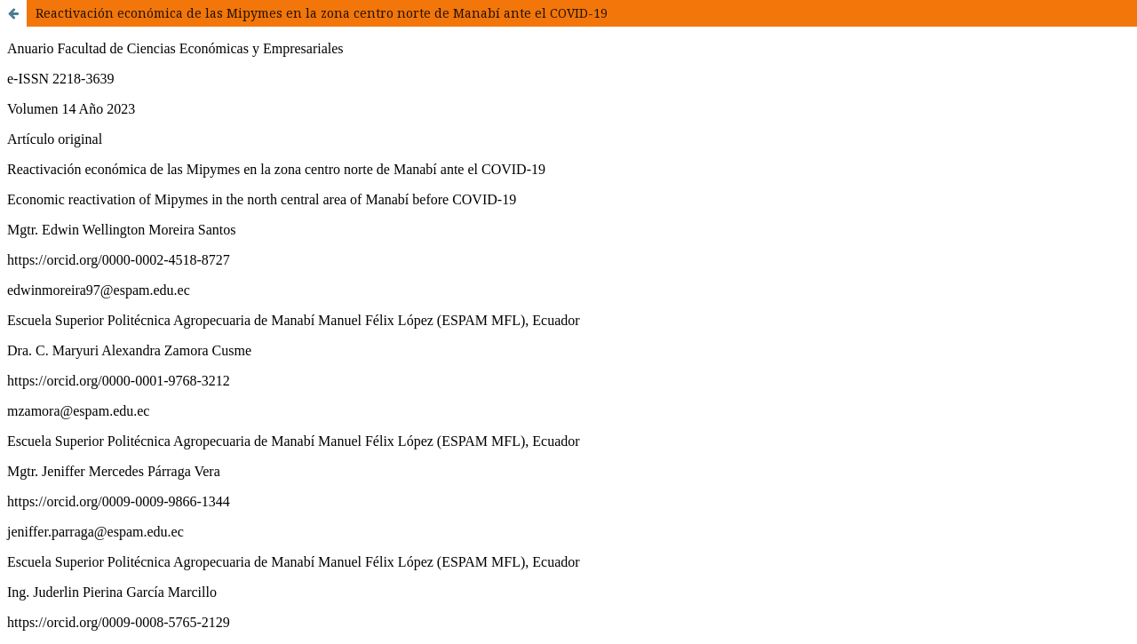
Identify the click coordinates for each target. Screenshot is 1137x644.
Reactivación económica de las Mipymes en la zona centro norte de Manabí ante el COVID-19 (322, 12)
